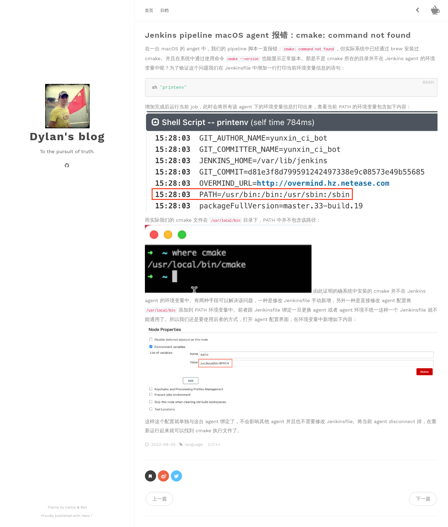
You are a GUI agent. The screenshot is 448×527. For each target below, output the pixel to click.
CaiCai (71, 507)
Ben (83, 507)
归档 (164, 10)
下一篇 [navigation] (423, 498)
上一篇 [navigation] (159, 498)
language (194, 444)
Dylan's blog (67, 136)
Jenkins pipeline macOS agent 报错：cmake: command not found (278, 35)
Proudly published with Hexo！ (67, 516)
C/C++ (214, 444)
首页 (149, 10)
